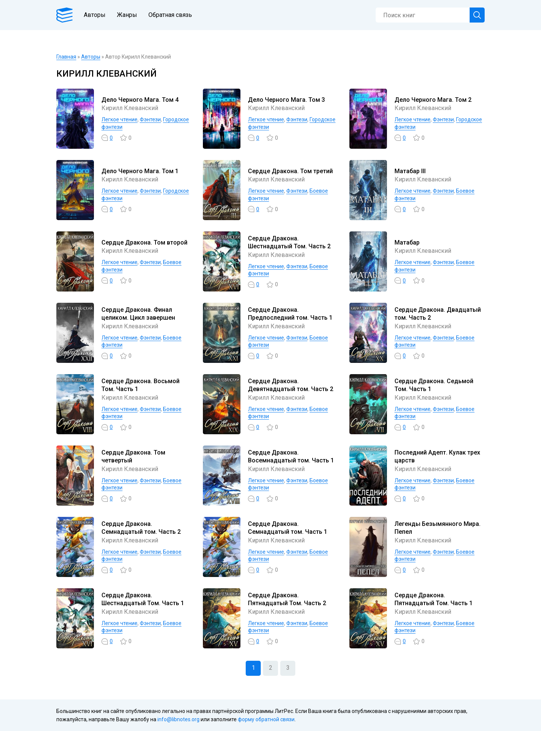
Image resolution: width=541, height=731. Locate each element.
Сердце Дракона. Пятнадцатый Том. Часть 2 (287, 599)
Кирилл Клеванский (129, 108)
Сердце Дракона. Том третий (290, 171)
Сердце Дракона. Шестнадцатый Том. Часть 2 (289, 242)
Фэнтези (150, 119)
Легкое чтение (119, 119)
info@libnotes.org (178, 719)
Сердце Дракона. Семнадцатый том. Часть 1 (287, 527)
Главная (66, 57)
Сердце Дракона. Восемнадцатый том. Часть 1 (291, 456)
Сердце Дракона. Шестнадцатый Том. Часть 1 (142, 599)
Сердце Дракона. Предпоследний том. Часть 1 (290, 313)
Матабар (407, 242)
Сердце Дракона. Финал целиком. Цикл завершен (138, 313)
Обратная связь (170, 14)
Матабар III (410, 171)
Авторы (95, 14)
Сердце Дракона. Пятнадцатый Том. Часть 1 (433, 599)
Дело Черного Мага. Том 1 (139, 171)
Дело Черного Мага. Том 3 (286, 99)
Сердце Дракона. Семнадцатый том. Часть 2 (141, 527)
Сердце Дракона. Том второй (144, 242)
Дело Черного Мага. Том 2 (432, 99)
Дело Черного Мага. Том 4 (139, 99)
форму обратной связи (266, 719)
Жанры (127, 14)
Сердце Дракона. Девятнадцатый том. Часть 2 (290, 385)
